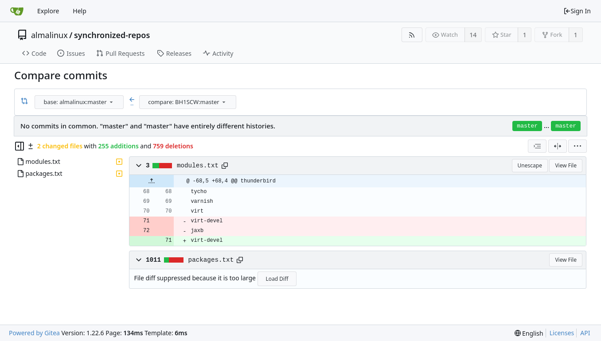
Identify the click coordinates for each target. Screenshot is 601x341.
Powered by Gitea (34, 333)
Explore (48, 11)
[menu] (111, 102)
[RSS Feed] (412, 34)
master (527, 126)
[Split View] (557, 146)
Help (79, 11)
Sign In (577, 11)
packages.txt (211, 260)
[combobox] (80, 102)
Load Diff (277, 279)
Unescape (530, 165)
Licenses (562, 333)
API (585, 333)
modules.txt (198, 165)
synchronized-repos (112, 35)
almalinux (49, 35)
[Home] (16, 11)
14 (472, 35)
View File (566, 165)
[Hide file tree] (19, 146)
